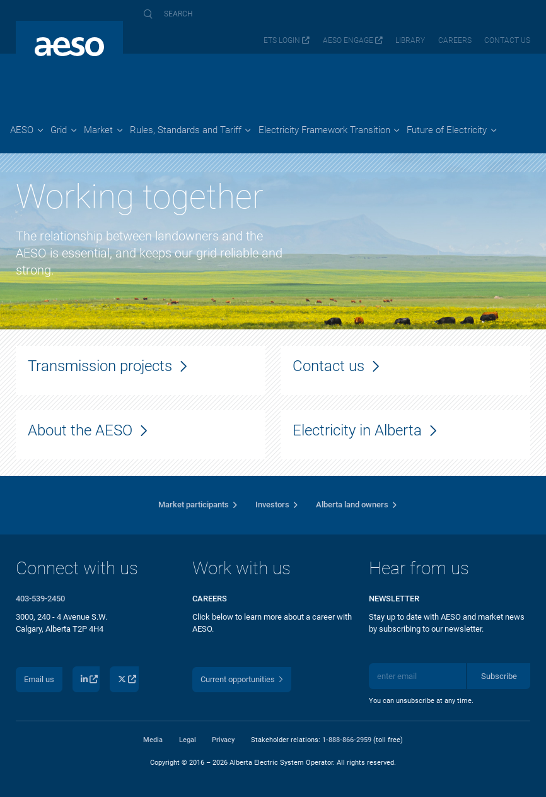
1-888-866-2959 (346, 739)
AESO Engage (348, 40)
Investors (272, 504)
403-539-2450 (40, 598)
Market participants (193, 504)
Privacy (223, 739)
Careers (455, 40)
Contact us (507, 40)
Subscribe (499, 676)
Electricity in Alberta (357, 430)
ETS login (282, 40)
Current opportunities (237, 679)
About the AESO (80, 430)
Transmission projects (100, 366)
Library (410, 40)
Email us (39, 679)
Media (153, 739)
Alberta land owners (352, 504)
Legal (187, 739)
